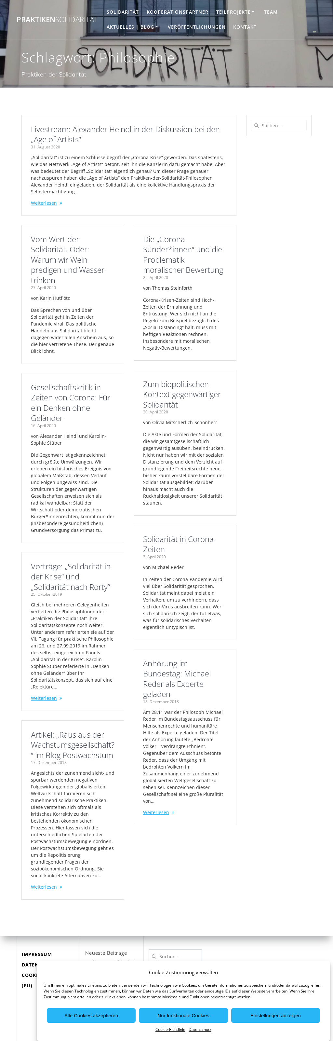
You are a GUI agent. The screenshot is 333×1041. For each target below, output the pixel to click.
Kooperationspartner (177, 12)
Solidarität (123, 12)
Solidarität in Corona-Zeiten (180, 544)
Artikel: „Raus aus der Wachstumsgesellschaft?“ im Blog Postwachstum (72, 744)
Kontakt (245, 27)
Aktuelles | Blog (130, 27)
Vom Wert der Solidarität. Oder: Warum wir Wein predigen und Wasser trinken (67, 259)
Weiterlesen (44, 203)
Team (271, 12)
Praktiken (57, 19)
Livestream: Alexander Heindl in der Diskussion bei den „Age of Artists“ (125, 134)
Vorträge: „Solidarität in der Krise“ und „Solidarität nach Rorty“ (71, 576)
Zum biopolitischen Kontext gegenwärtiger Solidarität (182, 394)
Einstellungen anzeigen (275, 1033)
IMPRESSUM (37, 954)
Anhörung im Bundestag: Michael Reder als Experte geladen (177, 679)
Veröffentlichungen (197, 27)
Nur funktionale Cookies (183, 1033)
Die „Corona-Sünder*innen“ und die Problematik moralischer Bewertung (184, 254)
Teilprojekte (233, 12)
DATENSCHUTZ (40, 965)
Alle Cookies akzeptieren (91, 1033)
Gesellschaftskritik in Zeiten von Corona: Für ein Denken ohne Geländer (70, 402)
